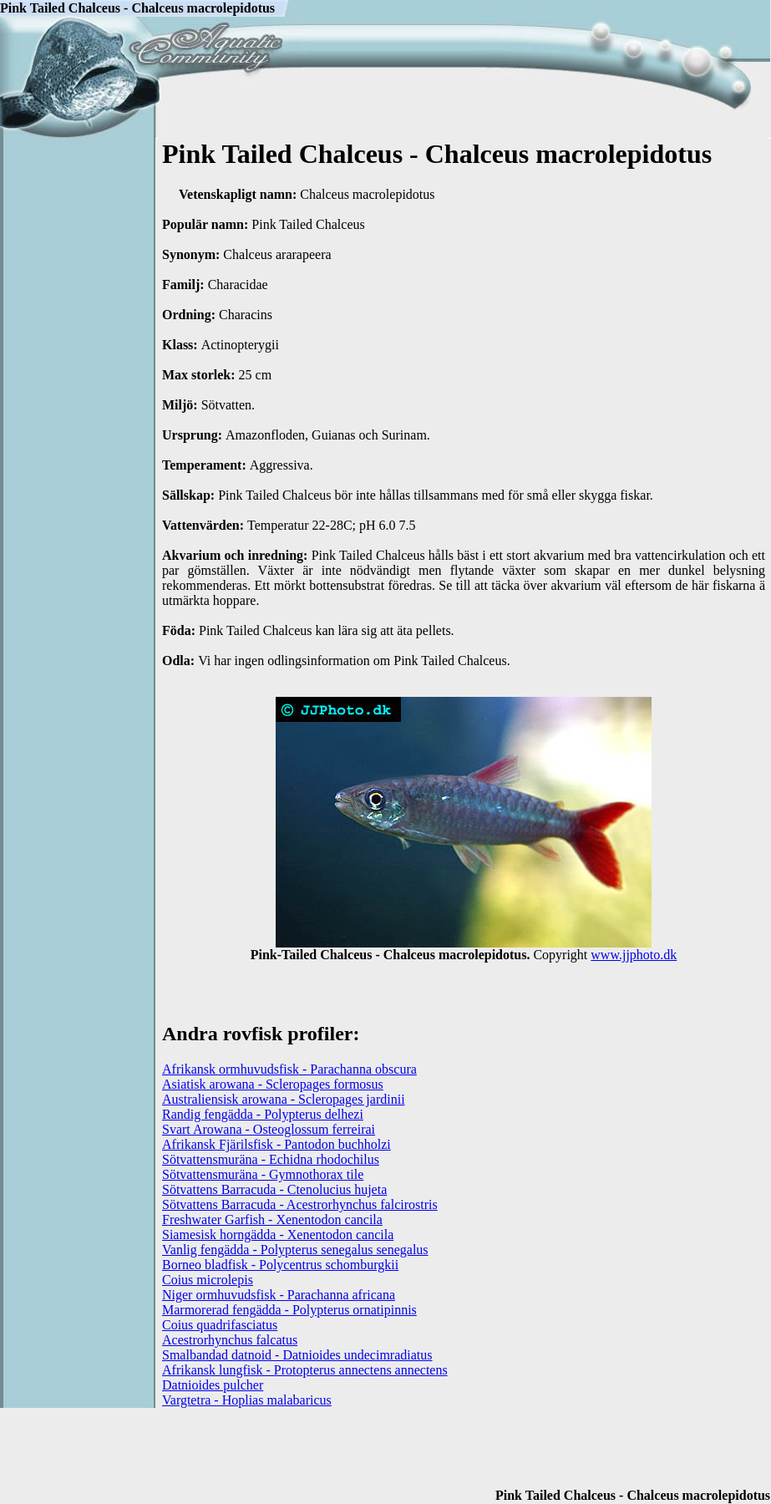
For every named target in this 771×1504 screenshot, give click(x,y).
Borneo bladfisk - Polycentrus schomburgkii (280, 1265)
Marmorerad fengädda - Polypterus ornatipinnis (289, 1310)
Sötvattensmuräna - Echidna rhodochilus (270, 1159)
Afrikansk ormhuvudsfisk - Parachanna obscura (289, 1069)
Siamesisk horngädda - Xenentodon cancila (277, 1234)
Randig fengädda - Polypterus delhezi (262, 1114)
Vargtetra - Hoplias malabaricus (247, 1400)
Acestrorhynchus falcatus (229, 1340)
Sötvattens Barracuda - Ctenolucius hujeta (274, 1189)
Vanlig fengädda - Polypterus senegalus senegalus (295, 1249)
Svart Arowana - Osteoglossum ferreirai (268, 1129)
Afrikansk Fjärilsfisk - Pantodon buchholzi (276, 1144)
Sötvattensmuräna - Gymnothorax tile (262, 1174)
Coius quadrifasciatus (219, 1325)
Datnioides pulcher (212, 1385)
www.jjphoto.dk (634, 955)
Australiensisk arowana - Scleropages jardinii (283, 1099)
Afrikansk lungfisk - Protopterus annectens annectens (305, 1370)
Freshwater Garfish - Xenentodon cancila (272, 1219)
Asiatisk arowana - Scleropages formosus (272, 1084)
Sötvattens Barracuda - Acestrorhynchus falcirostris (300, 1204)
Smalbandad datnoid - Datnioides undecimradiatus (297, 1355)
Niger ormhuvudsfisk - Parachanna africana (278, 1295)
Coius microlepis (207, 1280)
